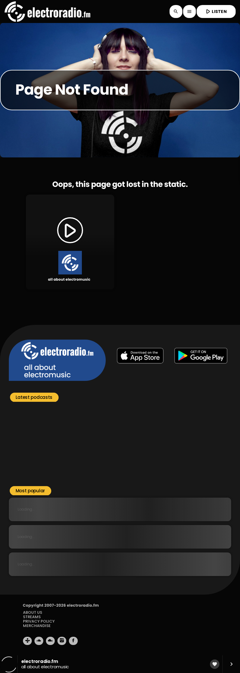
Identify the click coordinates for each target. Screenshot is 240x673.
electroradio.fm (83, 605)
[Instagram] (61, 641)
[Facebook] (73, 641)
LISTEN (215, 11)
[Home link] (47, 11)
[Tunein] (27, 641)
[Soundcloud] (38, 641)
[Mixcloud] (50, 641)
